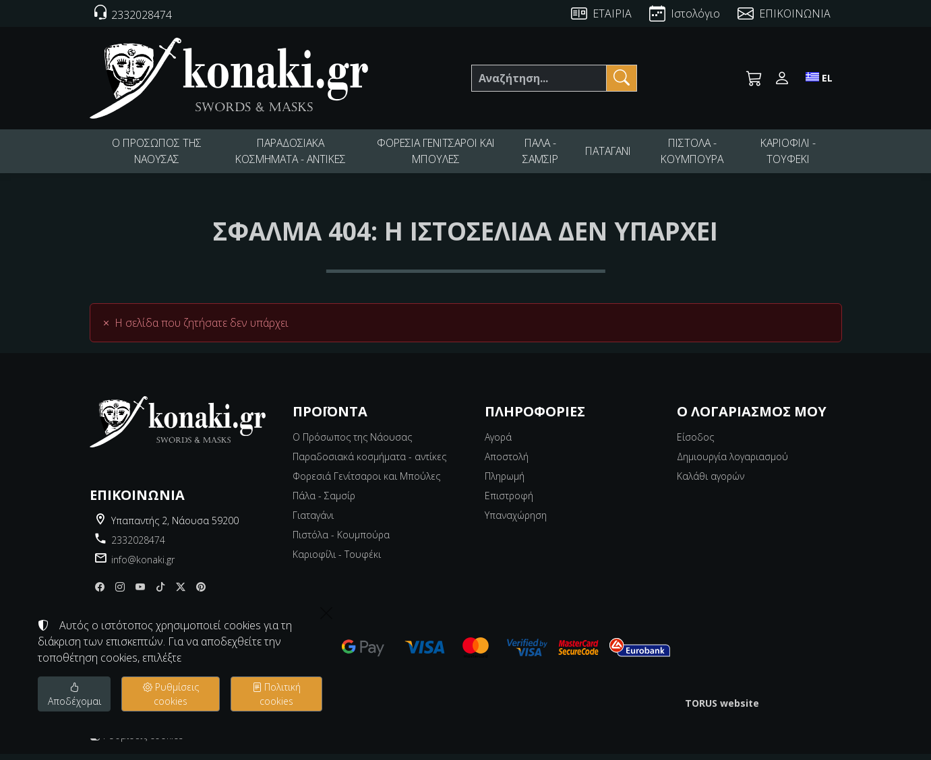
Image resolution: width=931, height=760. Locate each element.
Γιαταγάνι (313, 521)
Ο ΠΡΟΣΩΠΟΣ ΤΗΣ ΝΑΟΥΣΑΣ (155, 154)
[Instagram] (120, 593)
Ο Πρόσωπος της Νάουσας (352, 443)
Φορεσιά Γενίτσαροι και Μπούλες (366, 482)
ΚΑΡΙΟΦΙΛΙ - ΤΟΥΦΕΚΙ (788, 154)
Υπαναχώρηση (516, 521)
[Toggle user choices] (782, 78)
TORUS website (722, 709)
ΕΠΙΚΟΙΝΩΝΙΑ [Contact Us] (795, 13)
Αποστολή (507, 462)
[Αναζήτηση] (538, 78)
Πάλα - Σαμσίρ (324, 501)
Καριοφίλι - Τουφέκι (337, 560)
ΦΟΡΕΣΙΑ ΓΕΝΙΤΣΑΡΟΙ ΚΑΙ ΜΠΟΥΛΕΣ (435, 154)
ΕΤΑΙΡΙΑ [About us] (612, 13)
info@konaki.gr (143, 565)
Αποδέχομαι (74, 693)
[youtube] (140, 593)
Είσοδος (695, 443)
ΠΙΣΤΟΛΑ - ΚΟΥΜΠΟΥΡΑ (695, 154)
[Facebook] (99, 593)
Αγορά (498, 443)
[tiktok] (160, 593)
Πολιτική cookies (276, 693)
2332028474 (138, 546)
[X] (180, 593)
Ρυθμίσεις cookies (136, 741)
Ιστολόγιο (695, 13)
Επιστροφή (509, 501)
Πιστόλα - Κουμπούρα (341, 540)
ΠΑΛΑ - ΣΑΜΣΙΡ (540, 154)
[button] (754, 78)
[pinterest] (201, 593)
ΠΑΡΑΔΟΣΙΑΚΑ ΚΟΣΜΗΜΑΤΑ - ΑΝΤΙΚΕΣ (289, 154)
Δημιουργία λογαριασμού (732, 462)
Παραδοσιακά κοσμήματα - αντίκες (369, 462)
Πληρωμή (504, 482)
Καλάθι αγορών (710, 482)
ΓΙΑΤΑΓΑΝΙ (610, 154)
